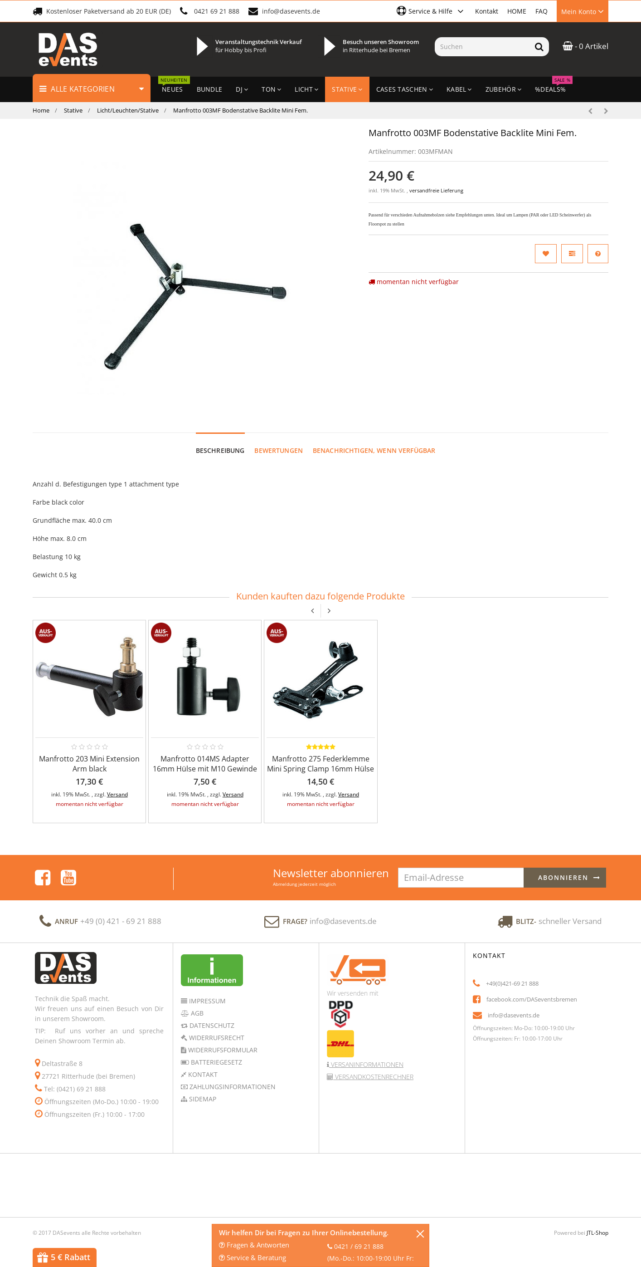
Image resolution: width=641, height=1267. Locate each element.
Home (41, 110)
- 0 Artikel (585, 46)
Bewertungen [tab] (278, 441)
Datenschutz (211, 1016)
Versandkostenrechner (373, 1068)
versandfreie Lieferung (436, 190)
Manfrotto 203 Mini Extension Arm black (89, 755)
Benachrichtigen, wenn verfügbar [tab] (374, 441)
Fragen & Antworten (254, 1245)
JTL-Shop (597, 1224)
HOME (516, 11)
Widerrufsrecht (215, 1029)
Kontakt (486, 11)
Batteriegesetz (215, 1053)
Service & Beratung (252, 1257)
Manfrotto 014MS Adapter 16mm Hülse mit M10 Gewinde (205, 755)
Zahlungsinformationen (232, 1078)
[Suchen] (482, 46)
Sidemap (201, 1090)
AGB (196, 1004)
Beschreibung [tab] (220, 441)
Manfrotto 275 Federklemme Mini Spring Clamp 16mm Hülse (320, 755)
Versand (117, 785)
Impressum (206, 992)
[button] (431, 11)
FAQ (541, 11)
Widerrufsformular (221, 1041)
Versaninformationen (366, 1055)
